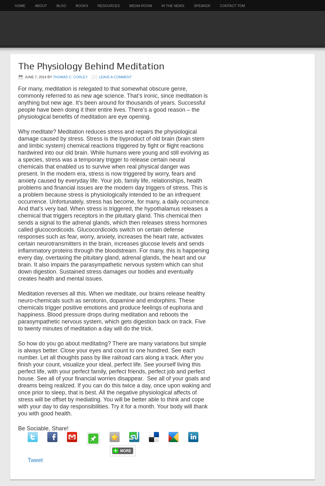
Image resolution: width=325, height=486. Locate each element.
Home (20, 6)
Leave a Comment (115, 77)
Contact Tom (232, 6)
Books (82, 6)
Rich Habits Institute (162, 29)
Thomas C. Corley (70, 77)
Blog (61, 6)
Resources (109, 6)
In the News (173, 6)
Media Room (140, 6)
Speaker (202, 6)
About (41, 6)
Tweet (35, 460)
